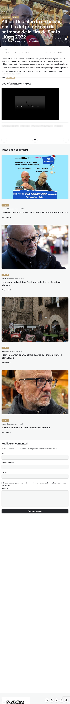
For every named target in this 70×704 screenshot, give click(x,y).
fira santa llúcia (46, 126)
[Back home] (35, 139)
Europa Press (25, 126)
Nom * (3, 453)
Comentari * (5, 488)
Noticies (5, 205)
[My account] (49, 38)
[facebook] (52, 700)
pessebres (58, 126)
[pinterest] (66, 700)
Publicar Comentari (35, 511)
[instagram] (61, 700)
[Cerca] (44, 38)
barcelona (6, 126)
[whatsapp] (47, 700)
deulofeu (15, 126)
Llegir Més (7, 217)
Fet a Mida (35, 126)
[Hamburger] (4, 38)
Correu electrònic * (8, 463)
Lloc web (4, 472)
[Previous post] (5, 139)
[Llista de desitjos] (54, 38)
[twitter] (57, 700)
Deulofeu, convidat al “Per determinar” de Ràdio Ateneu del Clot (35, 212)
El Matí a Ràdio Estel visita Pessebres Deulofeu (26, 427)
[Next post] (65, 139)
